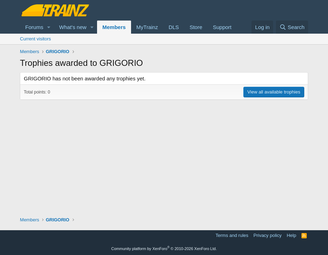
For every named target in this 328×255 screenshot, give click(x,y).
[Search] (292, 27)
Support (222, 27)
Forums (34, 27)
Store (196, 27)
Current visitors (35, 38)
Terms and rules (232, 235)
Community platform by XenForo (164, 248)
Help (291, 235)
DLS (174, 27)
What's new (72, 27)
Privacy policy (268, 235)
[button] (49, 27)
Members (114, 27)
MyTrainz (147, 27)
